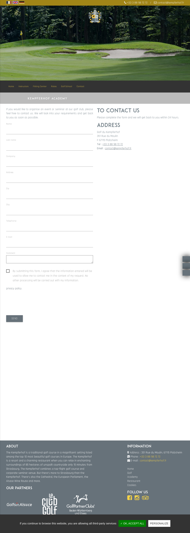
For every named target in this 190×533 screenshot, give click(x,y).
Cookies (131, 485)
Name (9, 123)
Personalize (159, 523)
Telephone (11, 220)
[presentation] (34, 302)
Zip (7, 188)
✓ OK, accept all (132, 523)
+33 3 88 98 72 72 (137, 2)
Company (10, 156)
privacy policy (14, 288)
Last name (11, 140)
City (8, 204)
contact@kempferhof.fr (170, 2)
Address (9, 172)
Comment (10, 253)
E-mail (9, 237)
